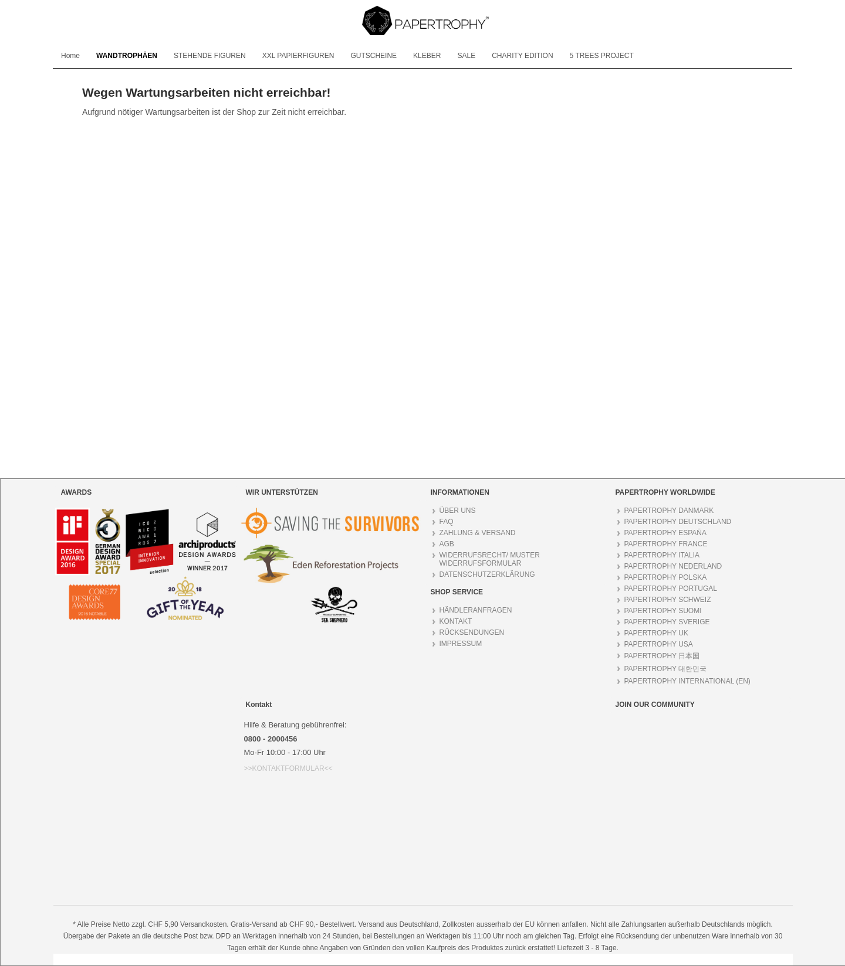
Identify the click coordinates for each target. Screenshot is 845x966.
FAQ (447, 522)
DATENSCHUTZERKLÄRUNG (487, 574)
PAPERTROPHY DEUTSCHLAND (678, 522)
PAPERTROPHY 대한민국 (665, 669)
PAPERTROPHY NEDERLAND (673, 566)
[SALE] (466, 55)
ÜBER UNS (458, 510)
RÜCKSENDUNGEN (472, 632)
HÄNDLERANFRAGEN (476, 610)
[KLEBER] (427, 55)
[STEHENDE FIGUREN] (209, 55)
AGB (447, 544)
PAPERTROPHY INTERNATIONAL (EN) (687, 681)
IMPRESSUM (461, 644)
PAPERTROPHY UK (656, 633)
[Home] (70, 55)
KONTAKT (456, 621)
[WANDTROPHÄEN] (126, 55)
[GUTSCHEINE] (373, 55)
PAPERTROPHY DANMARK (669, 510)
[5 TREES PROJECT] (602, 55)
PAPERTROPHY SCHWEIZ (667, 600)
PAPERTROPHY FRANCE (666, 544)
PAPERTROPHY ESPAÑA (665, 533)
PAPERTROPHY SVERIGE (667, 622)
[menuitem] (70, 55)
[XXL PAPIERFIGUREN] (298, 55)
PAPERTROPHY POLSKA (665, 577)
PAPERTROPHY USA (658, 644)
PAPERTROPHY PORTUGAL (671, 588)
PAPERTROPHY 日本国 (662, 656)
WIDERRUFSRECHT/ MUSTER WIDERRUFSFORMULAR (490, 559)
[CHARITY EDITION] (522, 55)
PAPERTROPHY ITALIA (661, 555)
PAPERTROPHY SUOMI (663, 611)
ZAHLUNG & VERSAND (478, 533)
